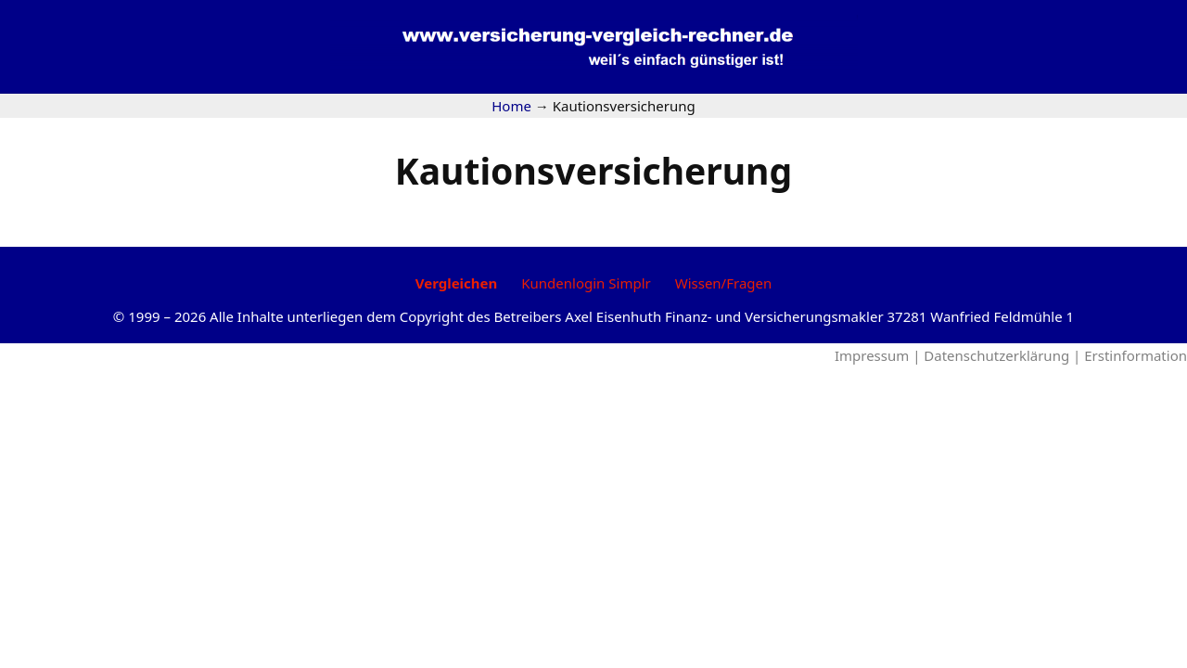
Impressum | (879, 355)
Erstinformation (1135, 355)
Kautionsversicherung (593, 170)
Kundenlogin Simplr (585, 283)
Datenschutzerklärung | (1004, 355)
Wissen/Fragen (723, 283)
